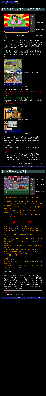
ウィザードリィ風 (14, 3)
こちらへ (19, 267)
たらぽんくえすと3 (5, 3)
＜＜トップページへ (39, 166)
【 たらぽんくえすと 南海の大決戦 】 (22, 9)
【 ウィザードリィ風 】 (14, 171)
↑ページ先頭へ (17, 166)
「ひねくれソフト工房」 (20, 157)
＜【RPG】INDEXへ (27, 166)
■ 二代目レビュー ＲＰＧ (12, 1)
